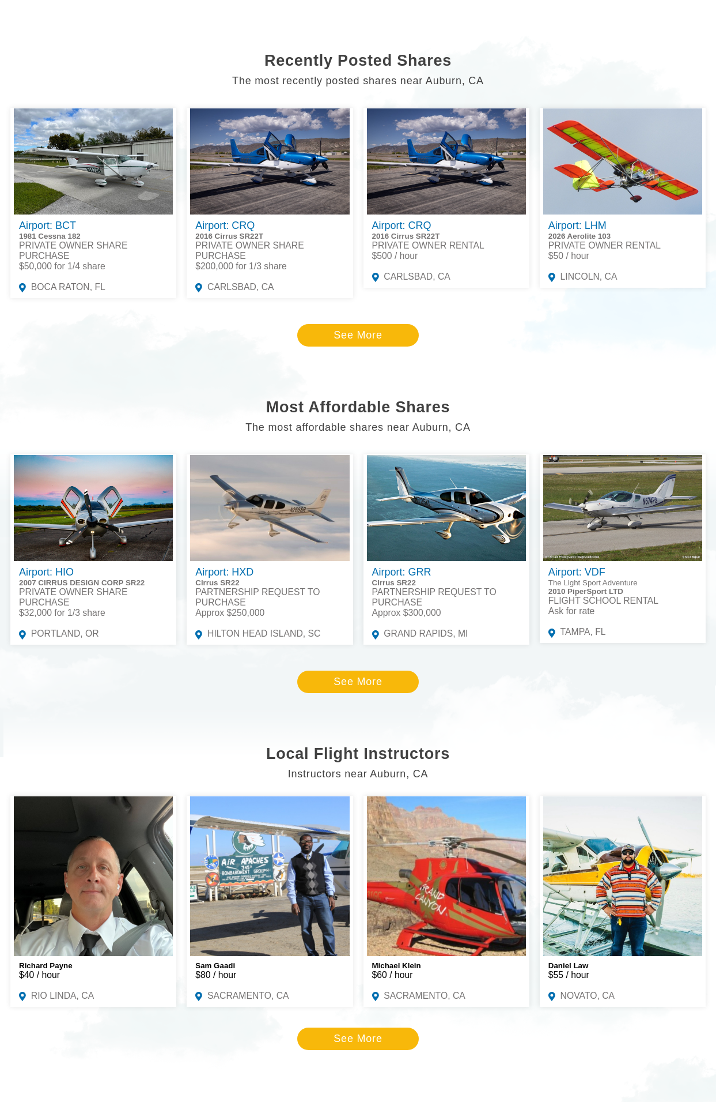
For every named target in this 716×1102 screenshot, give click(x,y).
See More (358, 335)
